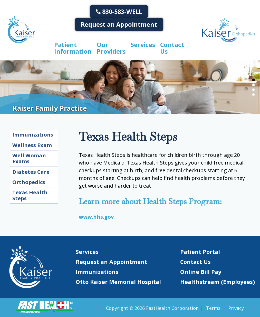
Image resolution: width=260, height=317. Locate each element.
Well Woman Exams (29, 158)
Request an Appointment (119, 24)
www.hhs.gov (96, 216)
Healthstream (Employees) (217, 281)
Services (143, 45)
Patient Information (73, 48)
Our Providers (111, 48)
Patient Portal (200, 251)
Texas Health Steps (29, 195)
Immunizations (32, 134)
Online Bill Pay (200, 271)
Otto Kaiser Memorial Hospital (118, 281)
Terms (213, 308)
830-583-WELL (119, 11)
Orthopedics (28, 182)
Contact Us (172, 48)
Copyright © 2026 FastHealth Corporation (152, 308)
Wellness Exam (32, 145)
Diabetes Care (31, 171)
